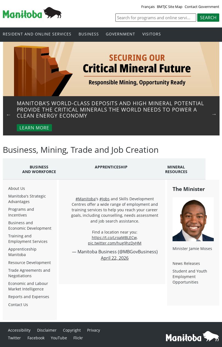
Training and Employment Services (28, 238)
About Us (16, 188)
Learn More (34, 128)
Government (120, 34)
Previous (8, 114)
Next (214, 114)
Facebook (36, 337)
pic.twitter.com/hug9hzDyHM (114, 243)
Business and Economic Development (29, 225)
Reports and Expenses (28, 296)
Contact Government (202, 6)
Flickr (78, 337)
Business (89, 34)
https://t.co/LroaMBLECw (114, 237)
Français (148, 6)
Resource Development (29, 262)
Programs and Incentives (21, 212)
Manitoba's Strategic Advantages (27, 198)
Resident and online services (37, 34)
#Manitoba (86, 198)
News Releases (186, 263)
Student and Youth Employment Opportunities (190, 276)
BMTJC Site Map (169, 6)
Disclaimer (47, 330)
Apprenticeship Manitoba (22, 251)
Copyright (72, 330)
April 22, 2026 (115, 258)
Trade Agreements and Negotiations (29, 273)
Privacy (93, 330)
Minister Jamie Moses (192, 248)
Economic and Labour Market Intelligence (28, 286)
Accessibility (19, 330)
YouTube (59, 337)
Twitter (14, 337)
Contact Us (18, 304)
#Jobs (104, 198)
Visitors (151, 34)
